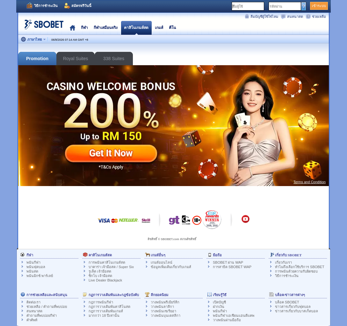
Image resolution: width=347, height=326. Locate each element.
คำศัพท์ (31, 320)
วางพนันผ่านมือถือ (227, 320)
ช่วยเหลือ (319, 16)
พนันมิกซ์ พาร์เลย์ (39, 276)
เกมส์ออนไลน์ (161, 262)
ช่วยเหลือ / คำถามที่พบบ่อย (46, 307)
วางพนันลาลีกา (162, 307)
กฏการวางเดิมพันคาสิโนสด (109, 307)
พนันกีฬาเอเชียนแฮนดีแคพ (233, 315)
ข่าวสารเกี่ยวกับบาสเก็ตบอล (296, 311)
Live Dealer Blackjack (105, 280)
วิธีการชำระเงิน (46, 6)
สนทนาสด (295, 16)
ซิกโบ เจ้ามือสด (100, 276)
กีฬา (84, 27)
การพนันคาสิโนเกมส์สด (107, 262)
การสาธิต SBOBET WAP (232, 267)
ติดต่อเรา (33, 302)
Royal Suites (75, 58)
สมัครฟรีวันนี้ (81, 6)
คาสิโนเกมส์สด (136, 27)
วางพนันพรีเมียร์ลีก (165, 302)
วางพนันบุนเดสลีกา (165, 315)
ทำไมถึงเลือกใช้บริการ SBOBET (299, 267)
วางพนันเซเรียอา (163, 311)
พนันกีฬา (33, 262)
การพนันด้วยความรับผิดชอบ (296, 271)
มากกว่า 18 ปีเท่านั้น (104, 315)
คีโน (172, 27)
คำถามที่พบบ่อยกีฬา (41, 315)
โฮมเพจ (72, 28)
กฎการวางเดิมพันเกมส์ (106, 311)
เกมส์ (159, 27)
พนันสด (32, 271)
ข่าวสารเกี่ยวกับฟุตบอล (293, 307)
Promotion (37, 58)
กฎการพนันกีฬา (101, 302)
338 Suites (113, 58)
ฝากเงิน (218, 307)
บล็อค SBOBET (287, 302)
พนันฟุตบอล (35, 267)
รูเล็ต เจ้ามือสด (100, 271)
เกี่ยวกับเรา (283, 262)
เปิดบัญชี (219, 302)
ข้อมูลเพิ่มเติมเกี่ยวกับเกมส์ (171, 267)
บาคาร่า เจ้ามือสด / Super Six (111, 267)
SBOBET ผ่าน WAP (228, 262)
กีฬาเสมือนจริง (106, 27)
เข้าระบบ (319, 6)
